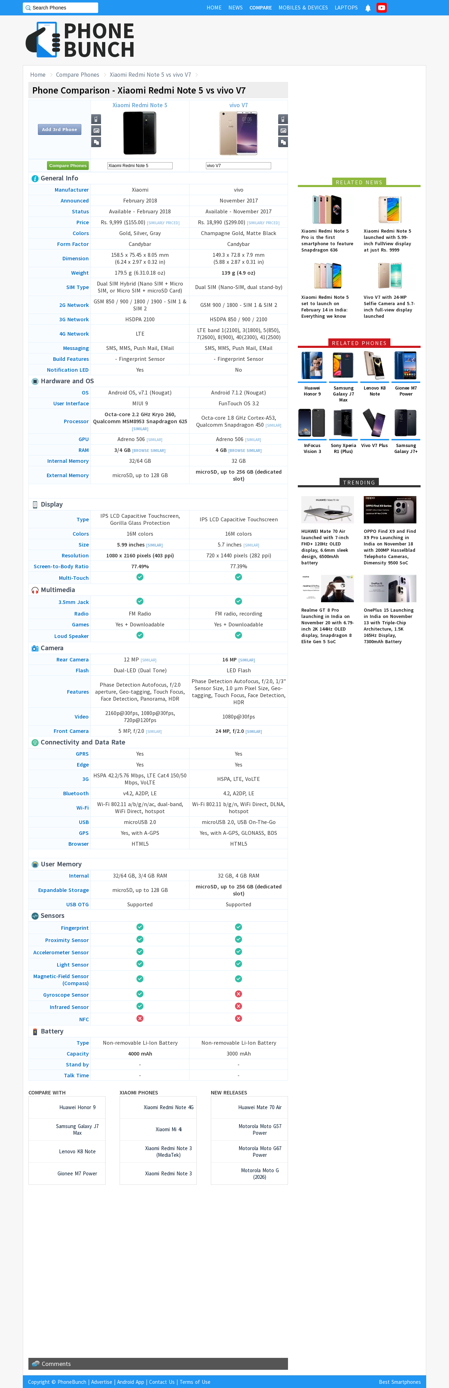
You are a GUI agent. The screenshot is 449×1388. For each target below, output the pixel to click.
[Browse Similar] (149, 450)
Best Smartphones (400, 1382)
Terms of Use (195, 1382)
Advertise (101, 1382)
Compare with (47, 1092)
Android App (130, 1382)
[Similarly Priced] (163, 222)
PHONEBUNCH (99, 39)
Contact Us (162, 1382)
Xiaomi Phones (139, 1092)
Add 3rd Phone (59, 129)
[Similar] (140, 428)
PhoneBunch (72, 1382)
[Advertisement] (298, 40)
